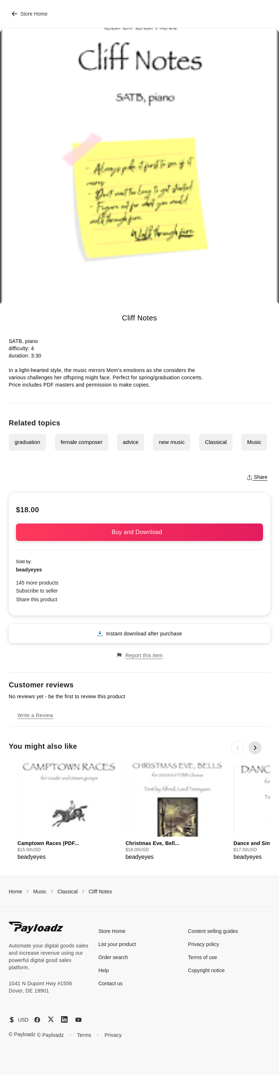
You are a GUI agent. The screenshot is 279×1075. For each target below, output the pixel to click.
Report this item (139, 655)
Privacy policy (203, 944)
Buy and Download (139, 532)
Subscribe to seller (37, 591)
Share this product (36, 599)
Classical (216, 442)
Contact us (110, 983)
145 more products (37, 583)
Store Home (30, 14)
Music (254, 442)
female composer (81, 442)
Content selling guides (213, 931)
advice (130, 442)
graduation (27, 442)
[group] (69, 810)
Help (103, 970)
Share (257, 477)
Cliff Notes (100, 891)
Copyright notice (206, 970)
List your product (117, 944)
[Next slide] (255, 747)
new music (172, 442)
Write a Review (35, 715)
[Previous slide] (237, 747)
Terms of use (202, 957)
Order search (113, 957)
